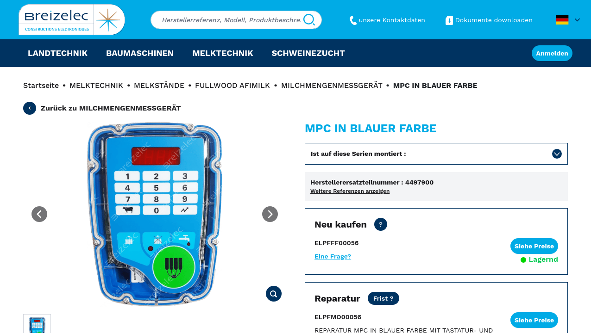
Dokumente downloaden (488, 20)
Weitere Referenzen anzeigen (350, 191)
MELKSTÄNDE (159, 85)
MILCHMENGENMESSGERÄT (332, 85)
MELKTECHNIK (96, 85)
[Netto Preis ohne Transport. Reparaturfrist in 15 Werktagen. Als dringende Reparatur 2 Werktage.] (383, 298)
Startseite (41, 85)
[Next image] (270, 214)
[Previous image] (39, 214)
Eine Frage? (332, 256)
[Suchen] (309, 20)
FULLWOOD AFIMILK (232, 85)
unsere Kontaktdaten (386, 20)
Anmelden (552, 53)
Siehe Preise (534, 246)
